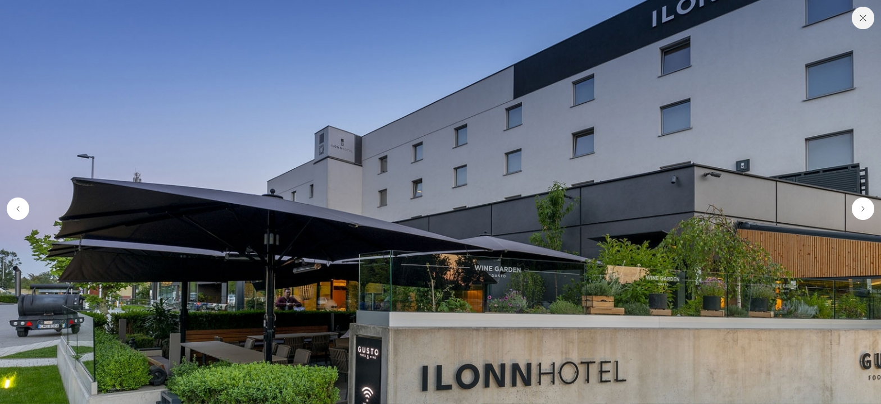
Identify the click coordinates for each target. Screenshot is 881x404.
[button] (15, 209)
